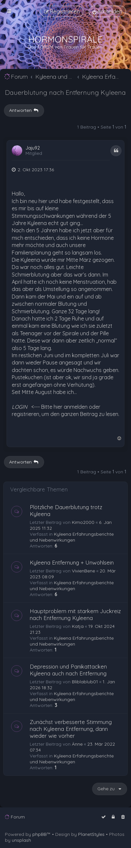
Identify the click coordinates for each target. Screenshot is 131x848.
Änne (77, 744)
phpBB (39, 834)
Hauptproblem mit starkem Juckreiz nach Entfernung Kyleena (75, 614)
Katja (78, 626)
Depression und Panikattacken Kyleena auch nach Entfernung (68, 670)
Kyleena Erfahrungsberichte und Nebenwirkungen (72, 537)
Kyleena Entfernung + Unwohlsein (72, 562)
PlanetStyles (91, 834)
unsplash (21, 840)
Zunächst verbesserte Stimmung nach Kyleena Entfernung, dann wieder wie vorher (71, 728)
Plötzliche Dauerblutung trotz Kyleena (66, 510)
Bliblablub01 (85, 682)
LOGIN (19, 406)
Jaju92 (32, 148)
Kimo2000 (83, 522)
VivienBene (83, 571)
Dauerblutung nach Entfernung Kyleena (65, 92)
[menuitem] (107, 11)
